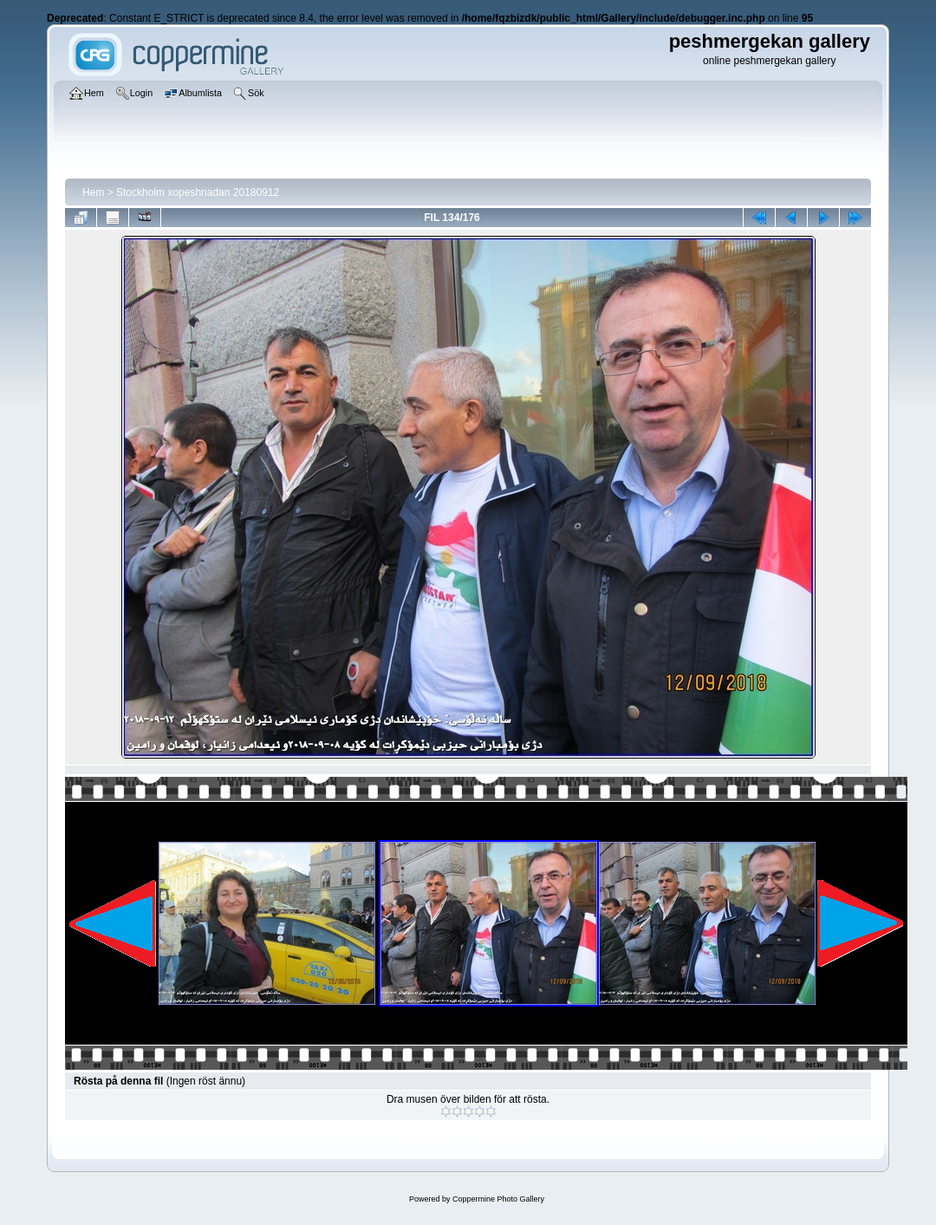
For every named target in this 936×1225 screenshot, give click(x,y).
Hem (93, 192)
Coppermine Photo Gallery (498, 1199)
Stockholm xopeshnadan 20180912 (197, 192)
